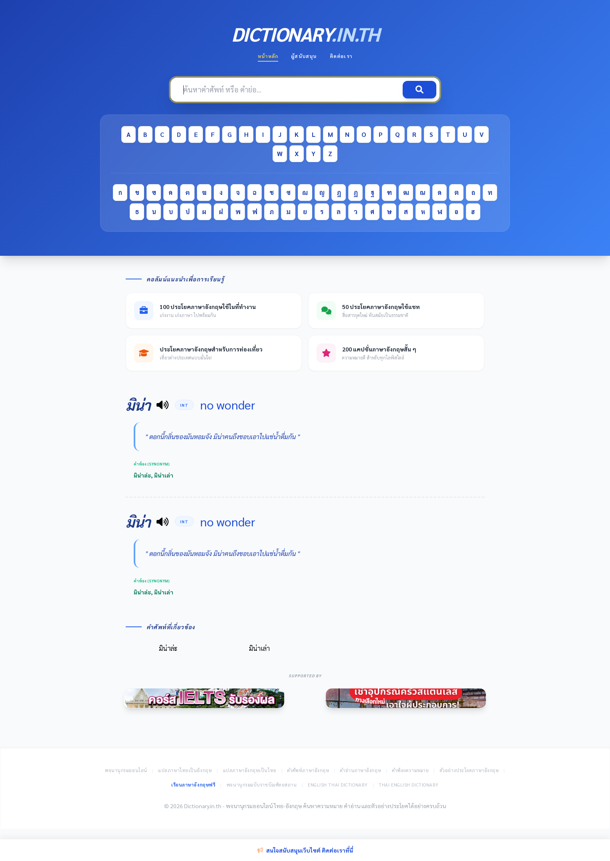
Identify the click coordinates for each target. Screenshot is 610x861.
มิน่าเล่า (259, 648)
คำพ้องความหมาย (410, 770)
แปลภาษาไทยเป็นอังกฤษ (185, 770)
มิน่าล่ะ (168, 648)
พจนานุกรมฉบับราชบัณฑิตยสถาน (262, 785)
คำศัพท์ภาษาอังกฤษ (308, 770)
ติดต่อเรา (341, 56)
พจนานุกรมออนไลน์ (126, 770)
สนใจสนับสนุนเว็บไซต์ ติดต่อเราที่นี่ (305, 850)
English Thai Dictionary (338, 785)
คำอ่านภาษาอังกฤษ (360, 770)
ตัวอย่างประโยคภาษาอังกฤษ (469, 770)
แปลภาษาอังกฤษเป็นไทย (250, 770)
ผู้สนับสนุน (304, 56)
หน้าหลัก (268, 56)
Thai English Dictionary (409, 785)
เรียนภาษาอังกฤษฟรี (193, 785)
